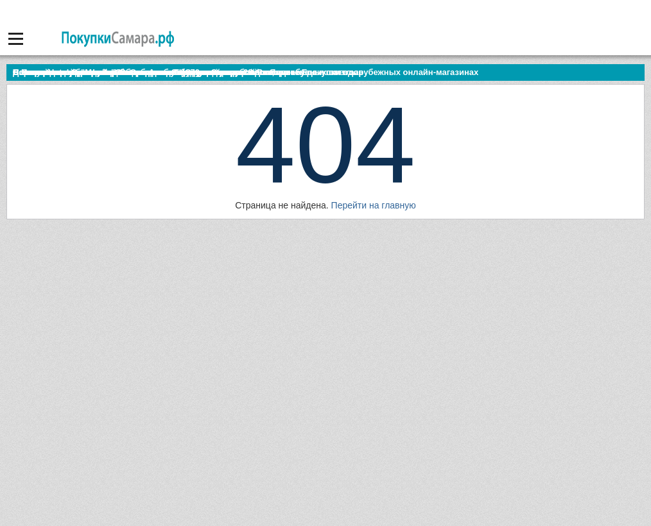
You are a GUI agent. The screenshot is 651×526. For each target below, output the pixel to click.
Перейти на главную (373, 205)
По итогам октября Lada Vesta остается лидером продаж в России (150, 72)
